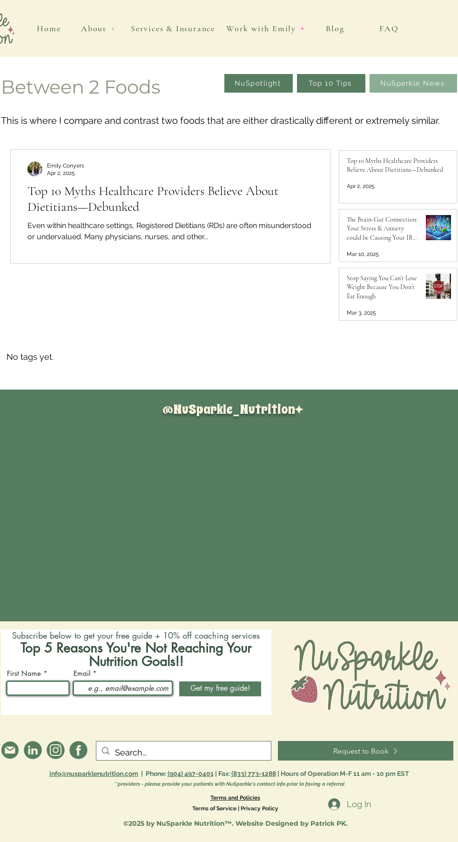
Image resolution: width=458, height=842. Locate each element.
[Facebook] (78, 750)
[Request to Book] (365, 751)
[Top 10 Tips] (331, 83)
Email (82, 673)
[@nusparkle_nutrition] (56, 750)
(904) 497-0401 (191, 773)
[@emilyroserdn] (33, 750)
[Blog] (336, 28)
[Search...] (183, 752)
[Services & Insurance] (174, 28)
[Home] (49, 28)
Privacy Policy (259, 808)
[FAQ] (390, 28)
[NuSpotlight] (258, 83)
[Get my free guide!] (220, 688)
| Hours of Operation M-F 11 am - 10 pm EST (343, 773)
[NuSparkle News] (413, 83)
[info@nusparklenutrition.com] (10, 750)
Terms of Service (214, 808)
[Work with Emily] (265, 28)
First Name (24, 673)
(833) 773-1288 (253, 773)
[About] (98, 28)
